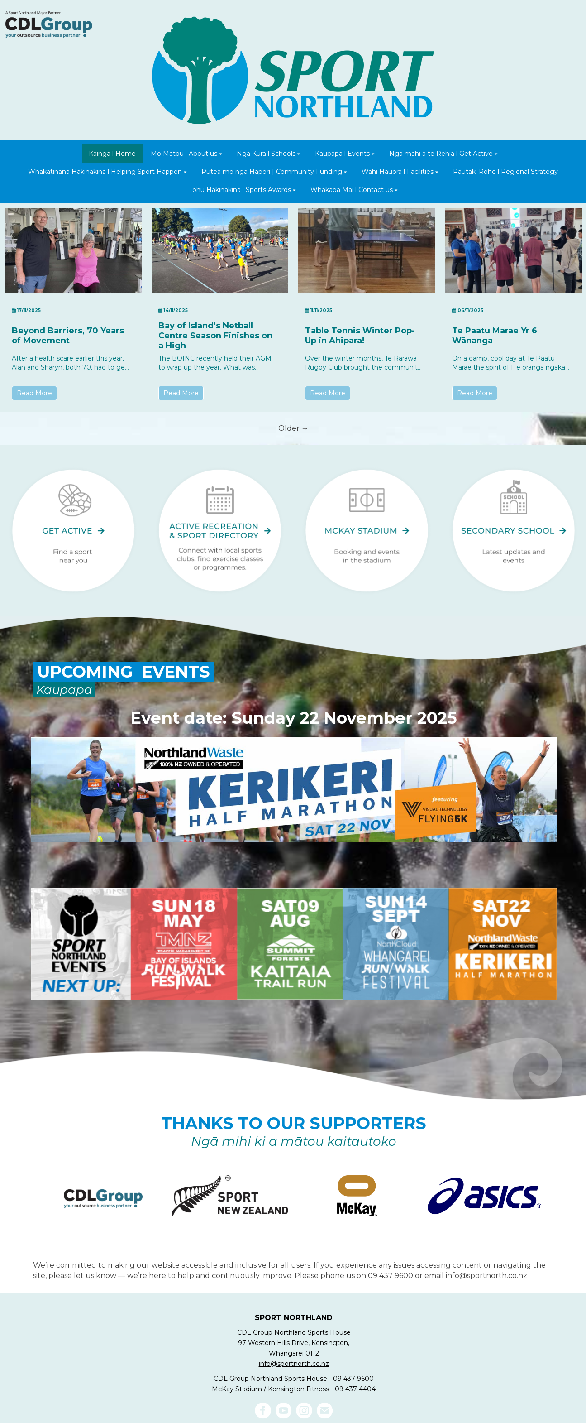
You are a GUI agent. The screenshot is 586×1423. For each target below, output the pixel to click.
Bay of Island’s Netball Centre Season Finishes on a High (215, 336)
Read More (34, 393)
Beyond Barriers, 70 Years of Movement (68, 336)
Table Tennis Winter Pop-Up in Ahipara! (360, 336)
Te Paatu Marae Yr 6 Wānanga (494, 336)
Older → (293, 428)
